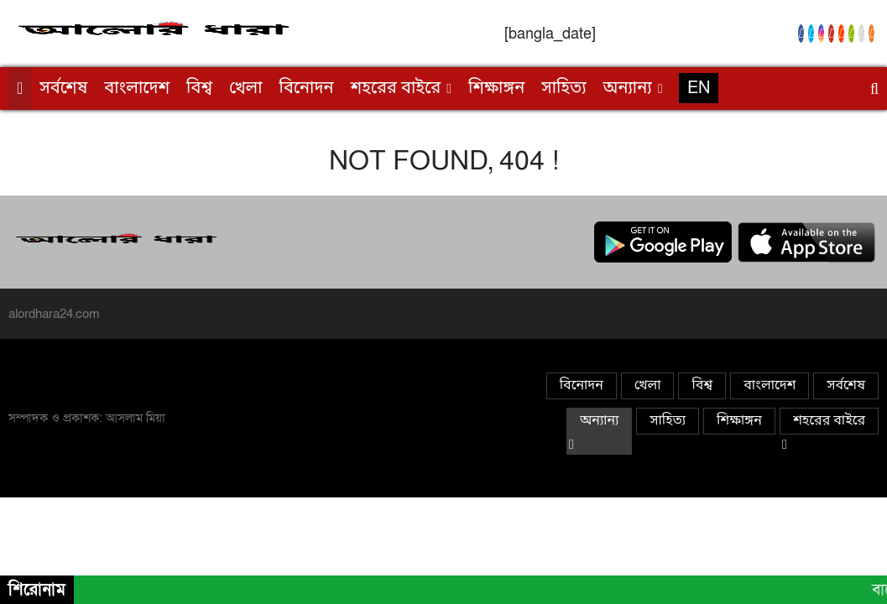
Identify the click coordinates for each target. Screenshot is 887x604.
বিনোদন (306, 89)
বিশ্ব (199, 89)
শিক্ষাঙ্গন (496, 89)
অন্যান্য (627, 89)
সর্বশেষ (63, 89)
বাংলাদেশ (137, 89)
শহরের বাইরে (396, 89)
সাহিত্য (563, 89)
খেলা (246, 89)
